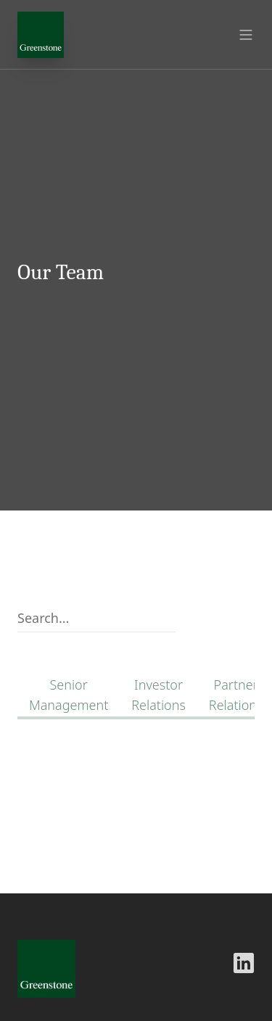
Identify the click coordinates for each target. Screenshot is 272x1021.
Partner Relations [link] (236, 695)
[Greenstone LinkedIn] (244, 963)
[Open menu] (246, 35)
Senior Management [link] (68, 695)
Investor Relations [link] (158, 695)
